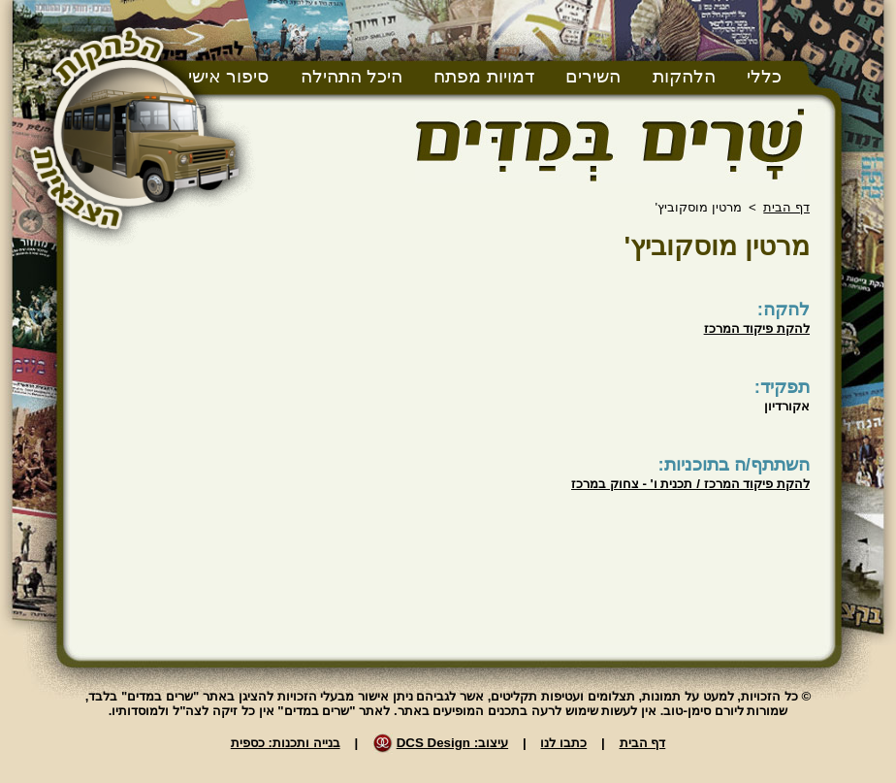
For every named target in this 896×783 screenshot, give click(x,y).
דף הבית (786, 207)
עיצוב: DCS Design (452, 742)
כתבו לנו (563, 742)
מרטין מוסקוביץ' (717, 246)
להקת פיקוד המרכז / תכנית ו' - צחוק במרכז (690, 483)
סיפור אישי (228, 76)
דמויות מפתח (483, 76)
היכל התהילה (351, 76)
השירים (593, 76)
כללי (764, 76)
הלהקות (684, 76)
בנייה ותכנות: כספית (285, 742)
